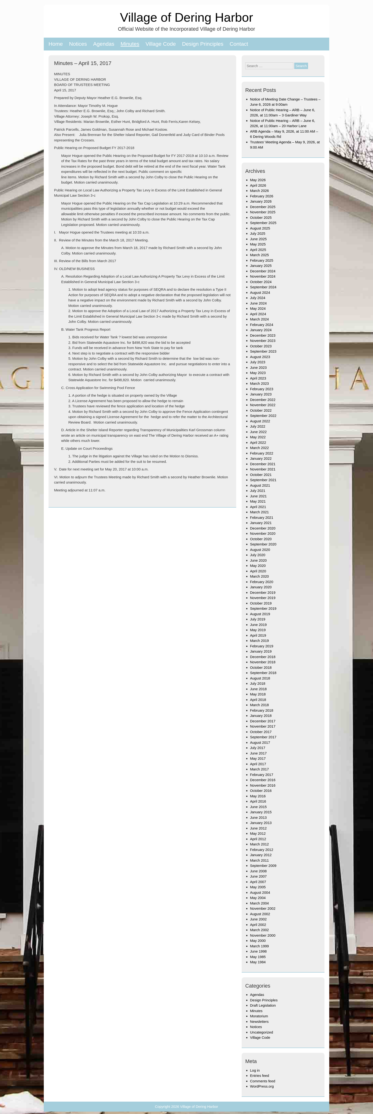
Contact (239, 44)
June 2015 (258, 807)
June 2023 (258, 367)
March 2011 (259, 860)
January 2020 (261, 587)
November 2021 (262, 469)
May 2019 (258, 630)
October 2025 (261, 217)
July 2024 (257, 298)
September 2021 (263, 480)
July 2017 (257, 748)
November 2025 (262, 212)
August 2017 (260, 742)
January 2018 (261, 716)
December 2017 (262, 721)
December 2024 (262, 271)
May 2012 (258, 833)
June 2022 (258, 432)
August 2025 (260, 228)
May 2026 (258, 180)
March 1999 (259, 946)
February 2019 (261, 646)
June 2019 (258, 625)
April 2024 (258, 314)
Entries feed (259, 1076)
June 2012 (258, 828)
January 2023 (261, 394)
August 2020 (260, 550)
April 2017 (258, 764)
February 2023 (261, 389)
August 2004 (260, 892)
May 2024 (258, 308)
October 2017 (261, 732)
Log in (255, 1070)
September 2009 (263, 866)
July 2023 (257, 362)
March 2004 (259, 903)
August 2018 (260, 678)
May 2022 (258, 437)
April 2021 (258, 507)
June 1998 (258, 951)
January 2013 (261, 823)
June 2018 (258, 689)
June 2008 (258, 871)
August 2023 (260, 357)
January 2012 (261, 855)
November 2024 (262, 276)
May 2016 (258, 796)
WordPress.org (262, 1086)
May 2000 (258, 941)
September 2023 (263, 351)
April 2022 (258, 442)
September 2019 (263, 608)
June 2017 (258, 753)
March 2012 (259, 844)
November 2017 (262, 726)
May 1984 (258, 962)
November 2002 (262, 908)
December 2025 (262, 207)
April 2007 (258, 882)
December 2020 (262, 528)
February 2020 (261, 582)
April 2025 (258, 250)
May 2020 (258, 566)
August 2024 (260, 292)
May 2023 (258, 373)
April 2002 (258, 925)
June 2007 (258, 876)
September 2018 (263, 673)
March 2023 (259, 383)
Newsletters (259, 1021)
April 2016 (258, 801)
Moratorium (259, 1016)
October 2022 (261, 410)
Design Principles (202, 44)
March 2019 (259, 641)
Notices (78, 44)
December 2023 (262, 335)
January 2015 (261, 812)
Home (56, 44)
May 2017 (258, 758)
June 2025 (258, 239)
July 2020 (257, 555)
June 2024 (258, 303)
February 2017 (261, 775)
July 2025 (257, 233)
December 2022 (262, 400)
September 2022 (263, 416)
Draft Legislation (263, 1005)
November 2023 (262, 341)
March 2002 (259, 930)
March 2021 (259, 512)
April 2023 (258, 378)
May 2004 (258, 898)
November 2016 (262, 785)
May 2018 (258, 694)
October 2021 (261, 475)
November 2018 (262, 662)
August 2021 (260, 485)
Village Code (161, 44)
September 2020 (263, 544)
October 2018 (261, 667)
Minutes (130, 44)
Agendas (103, 44)
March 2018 (259, 705)
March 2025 (259, 255)
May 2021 (258, 501)
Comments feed (262, 1081)
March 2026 (259, 191)
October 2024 (261, 282)
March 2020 (259, 576)
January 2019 (261, 651)
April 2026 (258, 185)
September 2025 (263, 223)
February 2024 (261, 325)
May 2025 (258, 244)
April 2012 (258, 839)
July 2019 (257, 619)
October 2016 (261, 791)
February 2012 (261, 850)
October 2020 (261, 539)
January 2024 (261, 330)
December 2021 (262, 464)
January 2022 (261, 458)
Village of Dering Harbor (186, 17)
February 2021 (261, 517)
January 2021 (261, 523)
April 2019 (258, 635)
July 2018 (257, 683)
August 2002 (260, 914)
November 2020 (262, 533)
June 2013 (258, 817)
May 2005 (258, 887)
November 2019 (262, 598)
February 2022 (261, 453)
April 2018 (258, 700)
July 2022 (257, 426)
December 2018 (262, 657)
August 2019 (260, 614)
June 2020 (258, 560)
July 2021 (257, 491)
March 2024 (259, 319)
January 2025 (261, 266)
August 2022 (260, 421)
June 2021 (258, 496)
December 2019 (262, 592)
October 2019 (261, 603)
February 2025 (261, 260)
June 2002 (258, 919)
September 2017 (263, 737)
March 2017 (259, 769)
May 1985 (258, 957)
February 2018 (261, 710)
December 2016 (262, 780)
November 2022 (262, 405)
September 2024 (263, 287)
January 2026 (261, 201)
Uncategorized (261, 1032)
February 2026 (261, 196)
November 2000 (262, 935)
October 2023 (261, 346)
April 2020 (258, 571)
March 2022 (259, 448)
